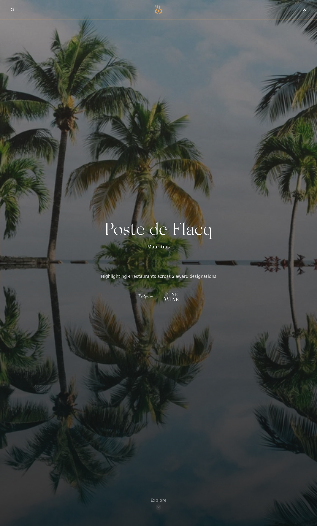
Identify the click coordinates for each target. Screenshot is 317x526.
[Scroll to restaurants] (158, 504)
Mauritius (158, 246)
